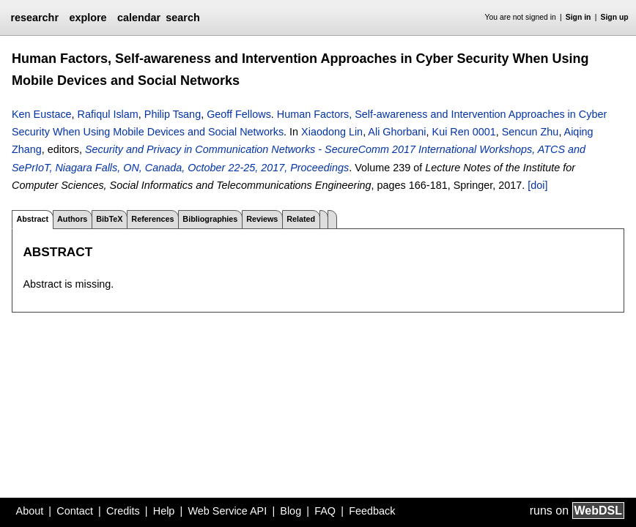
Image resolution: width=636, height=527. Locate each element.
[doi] (537, 185)
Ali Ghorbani (397, 132)
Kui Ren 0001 (464, 132)
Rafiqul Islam (108, 114)
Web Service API (227, 511)
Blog (290, 511)
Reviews (262, 218)
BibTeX (109, 218)
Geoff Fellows (239, 114)
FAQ (325, 511)
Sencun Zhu (530, 132)
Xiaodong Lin (332, 132)
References (152, 218)
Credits (123, 511)
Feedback (372, 511)
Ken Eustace (42, 114)
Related (300, 218)
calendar (138, 17)
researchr (34, 17)
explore (87, 17)
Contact (74, 511)
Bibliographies (209, 218)
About (30, 511)
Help (164, 511)
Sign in (578, 17)
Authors (72, 218)
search (182, 17)
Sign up (615, 17)
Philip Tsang (172, 114)
